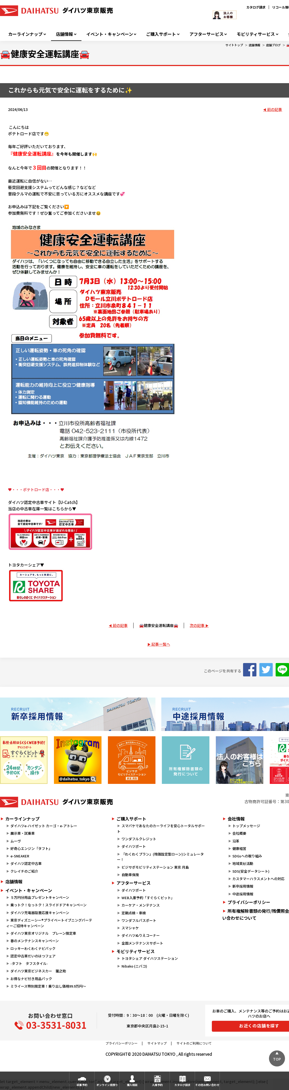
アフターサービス (206, 34)
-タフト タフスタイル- (29, 963)
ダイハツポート (134, 846)
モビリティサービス (256, 34)
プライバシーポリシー (122, 1043)
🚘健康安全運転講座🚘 (158, 625)
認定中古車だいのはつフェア (33, 955)
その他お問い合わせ (207, 1085)
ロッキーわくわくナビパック (33, 948)
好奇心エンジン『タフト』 (31, 848)
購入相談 (132, 1085)
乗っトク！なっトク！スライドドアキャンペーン (48, 904)
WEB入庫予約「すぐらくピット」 (148, 897)
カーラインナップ (25, 34)
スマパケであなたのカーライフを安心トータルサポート (161, 828)
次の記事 (197, 625)
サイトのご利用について (194, 1043)
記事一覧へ (160, 644)
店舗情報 (64, 34)
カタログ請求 (255, 7)
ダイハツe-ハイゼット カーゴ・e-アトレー (43, 825)
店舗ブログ (273, 45)
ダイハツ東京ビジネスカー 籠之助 (38, 970)
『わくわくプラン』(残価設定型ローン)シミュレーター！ (160, 857)
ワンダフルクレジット (139, 838)
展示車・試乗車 (22, 833)
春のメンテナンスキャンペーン (34, 940)
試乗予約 (82, 1085)
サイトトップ (234, 45)
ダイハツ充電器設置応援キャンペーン (39, 912)
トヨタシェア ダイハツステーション (150, 958)
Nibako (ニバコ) (134, 966)
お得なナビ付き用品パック (33, 978)
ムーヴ (15, 841)
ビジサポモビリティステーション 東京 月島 (155, 867)
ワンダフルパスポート (139, 920)
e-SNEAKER (19, 855)
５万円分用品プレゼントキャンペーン (39, 897)
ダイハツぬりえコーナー (141, 935)
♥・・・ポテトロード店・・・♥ (36, 489)
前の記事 (274, 109)
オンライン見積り (107, 1085)
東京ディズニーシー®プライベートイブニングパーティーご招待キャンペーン (49, 923)
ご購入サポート (161, 34)
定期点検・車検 (134, 912)
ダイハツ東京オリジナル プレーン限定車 (43, 933)
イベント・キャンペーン (109, 34)
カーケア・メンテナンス (141, 905)
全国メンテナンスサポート (142, 943)
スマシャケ (130, 927)
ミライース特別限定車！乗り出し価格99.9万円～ (48, 986)
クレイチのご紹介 (24, 871)
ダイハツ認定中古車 (26, 863)
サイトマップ (157, 1043)
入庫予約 (157, 1085)
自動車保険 (130, 874)
